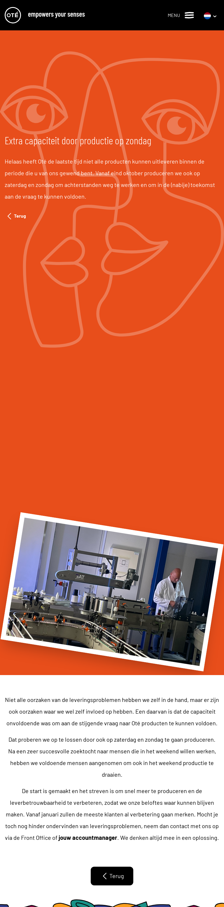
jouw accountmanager (88, 837)
